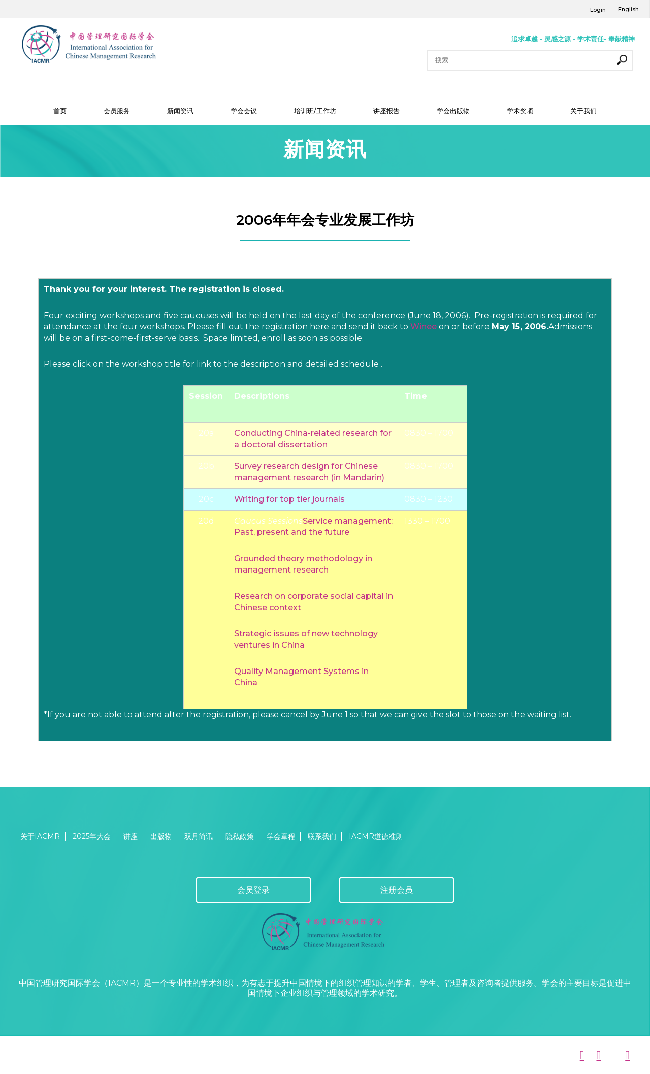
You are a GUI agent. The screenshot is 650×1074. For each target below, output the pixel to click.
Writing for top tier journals (289, 499)
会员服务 (117, 111)
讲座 (130, 836)
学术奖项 (520, 111)
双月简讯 (198, 836)
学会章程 (281, 836)
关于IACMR (40, 836)
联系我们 (322, 836)
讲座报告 (386, 111)
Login (598, 9)
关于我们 (583, 111)
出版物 (161, 836)
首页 (60, 111)
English (628, 9)
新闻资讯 (180, 111)
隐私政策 (239, 836)
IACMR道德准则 (376, 836)
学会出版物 (453, 111)
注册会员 (396, 890)
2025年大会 (92, 836)
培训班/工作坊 (315, 111)
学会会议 (244, 111)
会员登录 (253, 890)
